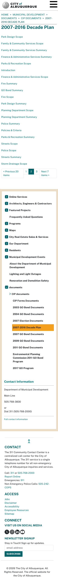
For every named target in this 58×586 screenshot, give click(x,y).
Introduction (8, 70)
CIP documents (31, 18)
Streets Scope (9, 143)
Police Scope (8, 150)
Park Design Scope (12, 36)
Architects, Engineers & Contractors (30, 203)
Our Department (18, 243)
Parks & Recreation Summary (18, 137)
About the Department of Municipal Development (30, 265)
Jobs (7, 499)
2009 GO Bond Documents (28, 340)
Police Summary (10, 123)
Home (5, 14)
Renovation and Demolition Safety (29, 280)
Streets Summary (11, 157)
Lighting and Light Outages (25, 274)
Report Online (12, 476)
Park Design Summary (13, 103)
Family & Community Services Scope (22, 43)
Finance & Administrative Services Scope (24, 76)
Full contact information (16, 419)
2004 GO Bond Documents (28, 314)
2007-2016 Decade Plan (27, 327)
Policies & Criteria (11, 130)
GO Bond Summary (12, 90)
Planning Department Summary (19, 117)
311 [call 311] (12, 473)
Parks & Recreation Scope (16, 63)
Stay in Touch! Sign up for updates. (24, 543)
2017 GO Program (23, 368)
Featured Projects (19, 210)
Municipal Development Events (27, 257)
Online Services (18, 196)
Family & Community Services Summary (24, 50)
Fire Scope (7, 97)
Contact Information (19, 381)
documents (9, 18)
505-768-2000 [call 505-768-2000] (26, 473)
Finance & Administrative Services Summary (26, 56)
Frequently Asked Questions (26, 216)
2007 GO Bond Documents (28, 334)
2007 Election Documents (28, 320)
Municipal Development (29, 14)
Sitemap (9, 513)
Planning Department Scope (17, 110)
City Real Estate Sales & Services (28, 237)
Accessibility (12, 506)
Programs (15, 223)
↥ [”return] (29, 441)
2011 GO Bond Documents (28, 347)
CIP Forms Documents (26, 300)
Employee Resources (17, 510)
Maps (12, 230)
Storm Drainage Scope (14, 163)
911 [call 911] (22, 480)
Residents (15, 250)
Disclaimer (11, 502)
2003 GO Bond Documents (28, 307)
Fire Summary (9, 83)
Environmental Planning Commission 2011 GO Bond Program (28, 358)
